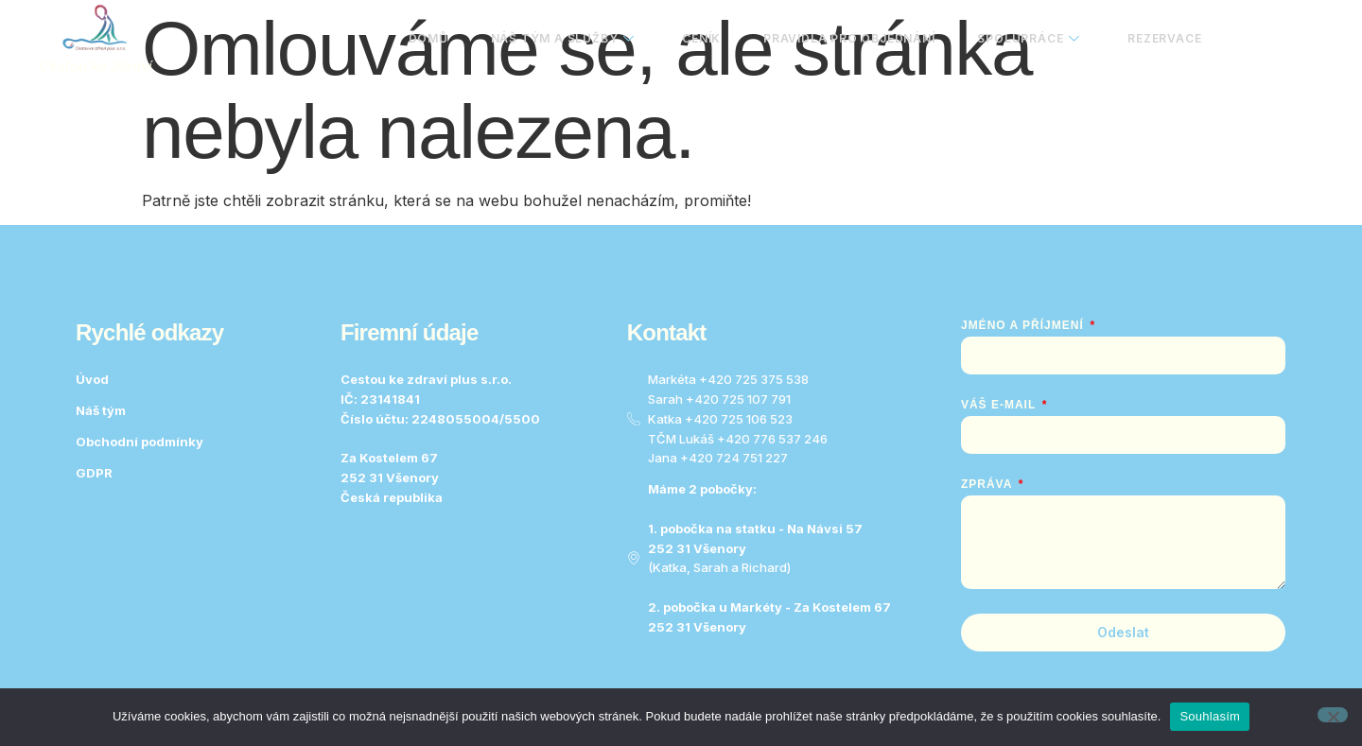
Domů (411, 38)
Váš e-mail (1000, 404)
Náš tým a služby (548, 38)
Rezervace (1163, 38)
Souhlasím (1209, 716)
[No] (1333, 714)
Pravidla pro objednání (842, 38)
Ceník (691, 38)
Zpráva (988, 484)
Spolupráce (1024, 38)
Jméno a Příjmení (1024, 325)
